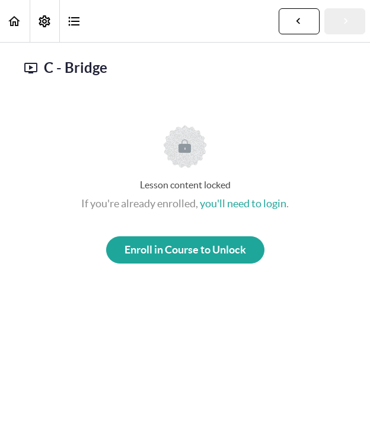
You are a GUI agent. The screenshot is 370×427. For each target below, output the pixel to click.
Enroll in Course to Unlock (185, 249)
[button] (15, 21)
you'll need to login (243, 203)
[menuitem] (44, 21)
